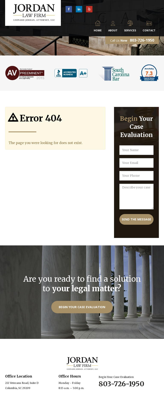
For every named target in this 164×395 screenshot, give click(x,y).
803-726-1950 (142, 40)
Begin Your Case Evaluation (82, 307)
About (112, 30)
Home (98, 30)
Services (130, 30)
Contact (149, 30)
